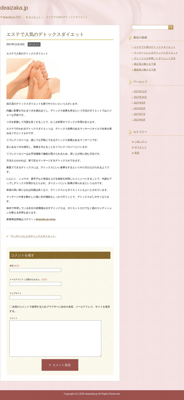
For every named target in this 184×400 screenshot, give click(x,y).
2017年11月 (140, 91)
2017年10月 (140, 97)
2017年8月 (140, 108)
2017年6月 (140, 119)
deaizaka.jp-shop (46, 219)
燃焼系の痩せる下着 (145, 69)
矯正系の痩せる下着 (145, 64)
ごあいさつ (140, 141)
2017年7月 (140, 114)
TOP (12, 17)
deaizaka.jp (14, 8)
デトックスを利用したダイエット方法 (154, 58)
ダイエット (34, 44)
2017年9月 (140, 102)
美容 (136, 153)
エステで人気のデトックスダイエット (154, 47)
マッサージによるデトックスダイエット (33, 236)
